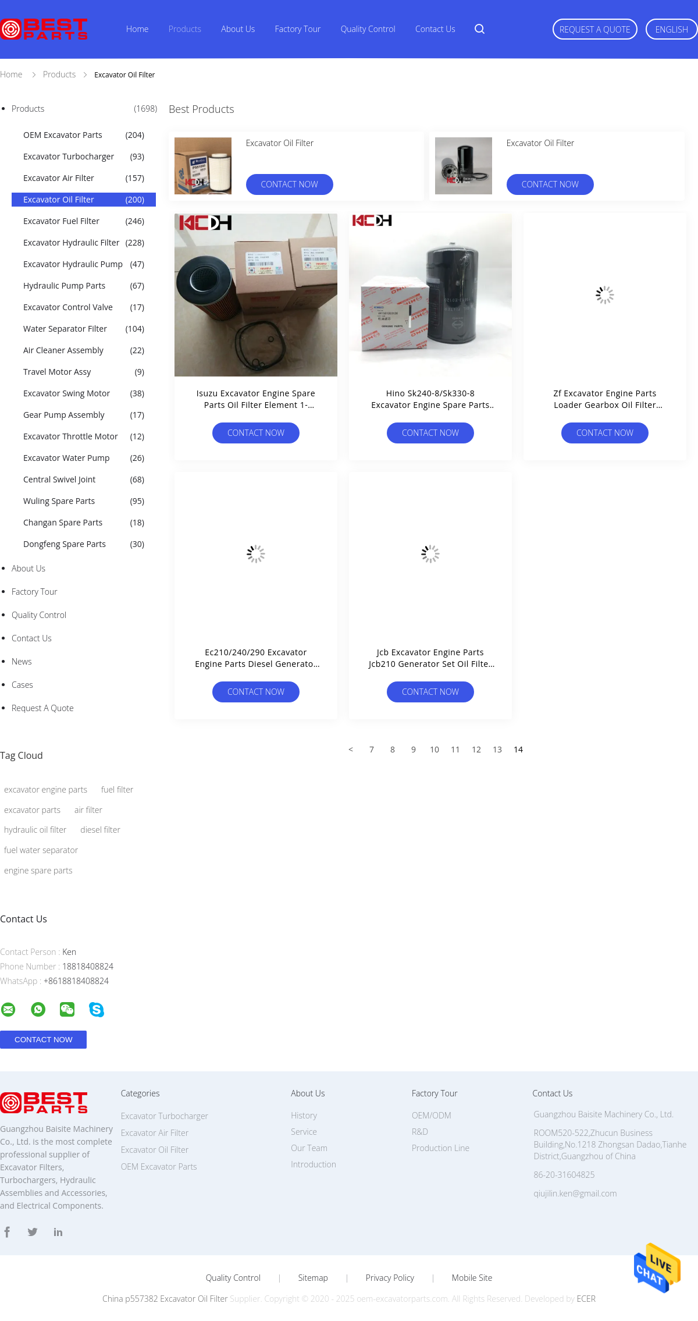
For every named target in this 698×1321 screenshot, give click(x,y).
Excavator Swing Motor (83, 393)
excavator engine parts (45, 789)
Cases (22, 684)
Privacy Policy (390, 1278)
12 (476, 749)
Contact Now (289, 184)
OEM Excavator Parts (83, 135)
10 (434, 749)
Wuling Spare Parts (83, 501)
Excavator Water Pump (83, 458)
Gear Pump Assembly (83, 415)
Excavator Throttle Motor (83, 436)
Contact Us (435, 28)
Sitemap (313, 1278)
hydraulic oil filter (35, 829)
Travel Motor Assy (83, 372)
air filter (88, 809)
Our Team (309, 1147)
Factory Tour (298, 28)
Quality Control (368, 28)
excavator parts (32, 809)
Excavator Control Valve (83, 307)
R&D (420, 1131)
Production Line (440, 1147)
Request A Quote (595, 29)
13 (497, 749)
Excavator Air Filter (83, 178)
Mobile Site (472, 1278)
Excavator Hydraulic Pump (83, 264)
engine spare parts (38, 870)
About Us (238, 28)
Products (185, 28)
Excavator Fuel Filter (83, 221)
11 (455, 749)
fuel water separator (41, 849)
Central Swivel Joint (83, 480)
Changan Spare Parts (83, 523)
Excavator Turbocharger (83, 157)
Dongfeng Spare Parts (83, 544)
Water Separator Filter (83, 329)
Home (137, 28)
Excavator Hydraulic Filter (83, 243)
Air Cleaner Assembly (83, 350)
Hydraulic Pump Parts (83, 286)
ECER (586, 1298)
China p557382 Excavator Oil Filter (165, 1298)
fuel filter (117, 789)
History (304, 1115)
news (21, 661)
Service (304, 1131)
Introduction (313, 1164)
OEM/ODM (431, 1115)
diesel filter (100, 829)
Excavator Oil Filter (83, 200)
